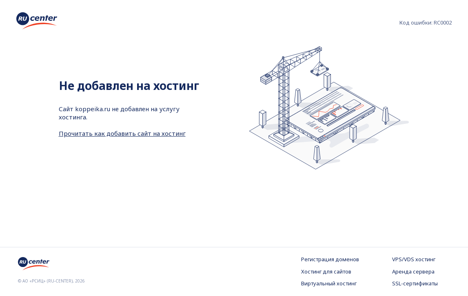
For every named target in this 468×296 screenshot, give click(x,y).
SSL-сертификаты (415, 283)
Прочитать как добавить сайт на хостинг (122, 133)
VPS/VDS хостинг (413, 259)
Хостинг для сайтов (326, 271)
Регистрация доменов (330, 259)
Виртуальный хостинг (329, 283)
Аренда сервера (413, 271)
